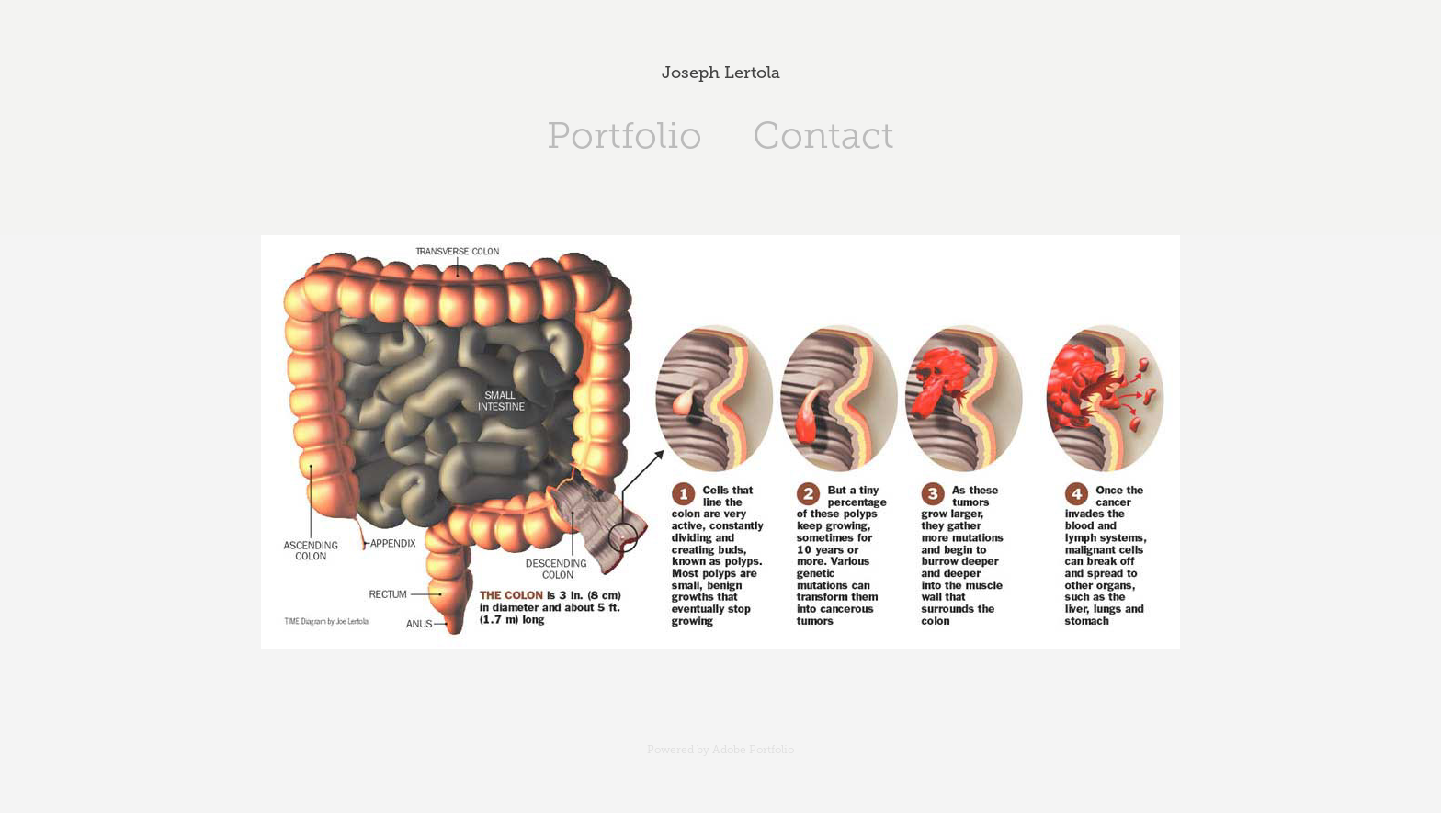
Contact (823, 135)
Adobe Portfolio (753, 749)
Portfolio (624, 135)
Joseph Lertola (721, 72)
